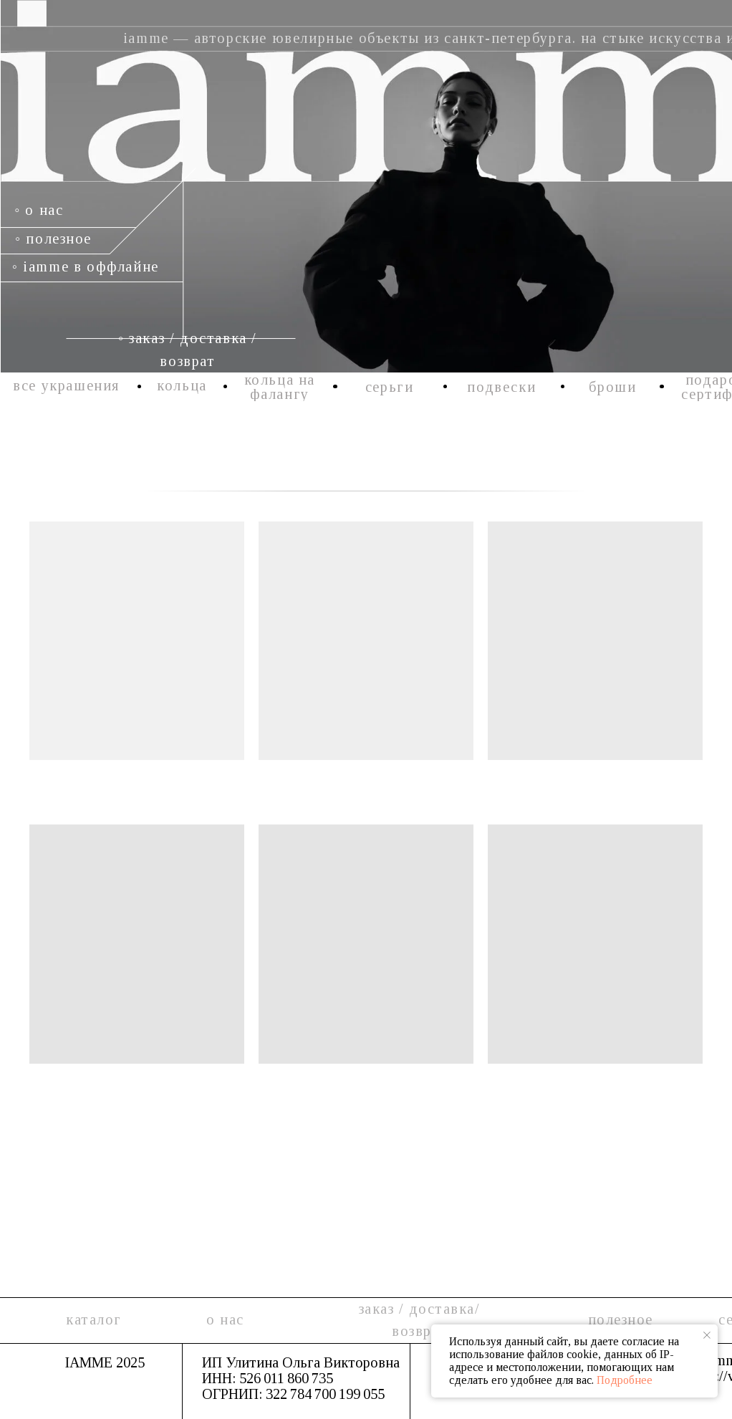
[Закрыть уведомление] (707, 1335)
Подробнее (624, 1380)
